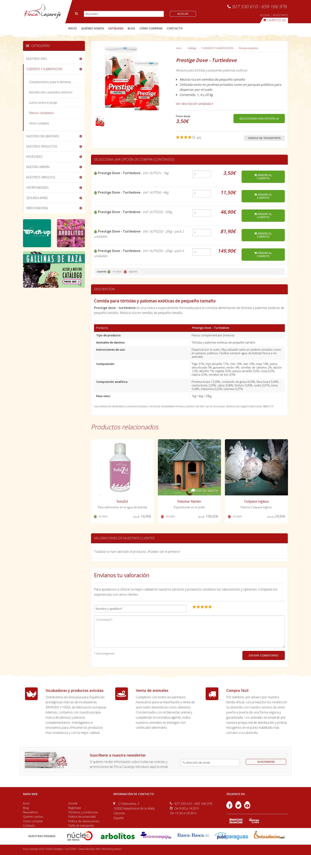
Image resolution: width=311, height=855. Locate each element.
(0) (274, 20)
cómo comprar (150, 28)
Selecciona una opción (259, 118)
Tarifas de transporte (264, 138)
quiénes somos (92, 28)
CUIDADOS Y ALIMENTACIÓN (217, 48)
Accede (73, 803)
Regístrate (74, 808)
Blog (26, 808)
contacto (175, 28)
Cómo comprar (33, 821)
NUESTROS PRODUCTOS (41, 146)
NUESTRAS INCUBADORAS (42, 136)
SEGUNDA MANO (37, 198)
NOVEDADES (34, 156)
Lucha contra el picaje (43, 102)
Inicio (72, 28)
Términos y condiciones (83, 812)
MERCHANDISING (37, 208)
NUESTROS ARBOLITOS (40, 177)
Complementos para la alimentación (52, 82)
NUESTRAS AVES (36, 59)
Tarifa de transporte (81, 825)
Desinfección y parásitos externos (50, 92)
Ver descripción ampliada (194, 103)
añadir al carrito (263, 177)
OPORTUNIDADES (37, 187)
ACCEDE (265, 15)
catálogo (115, 28)
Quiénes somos (33, 816)
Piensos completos (248, 48)
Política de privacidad (82, 816)
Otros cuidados (39, 123)
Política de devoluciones (83, 821)
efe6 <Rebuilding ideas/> (109, 849)
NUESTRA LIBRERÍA (38, 167)
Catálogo (191, 48)
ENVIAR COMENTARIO (263, 655)
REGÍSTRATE (280, 15)
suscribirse (266, 761)
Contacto (29, 825)
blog (131, 28)
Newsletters (30, 812)
